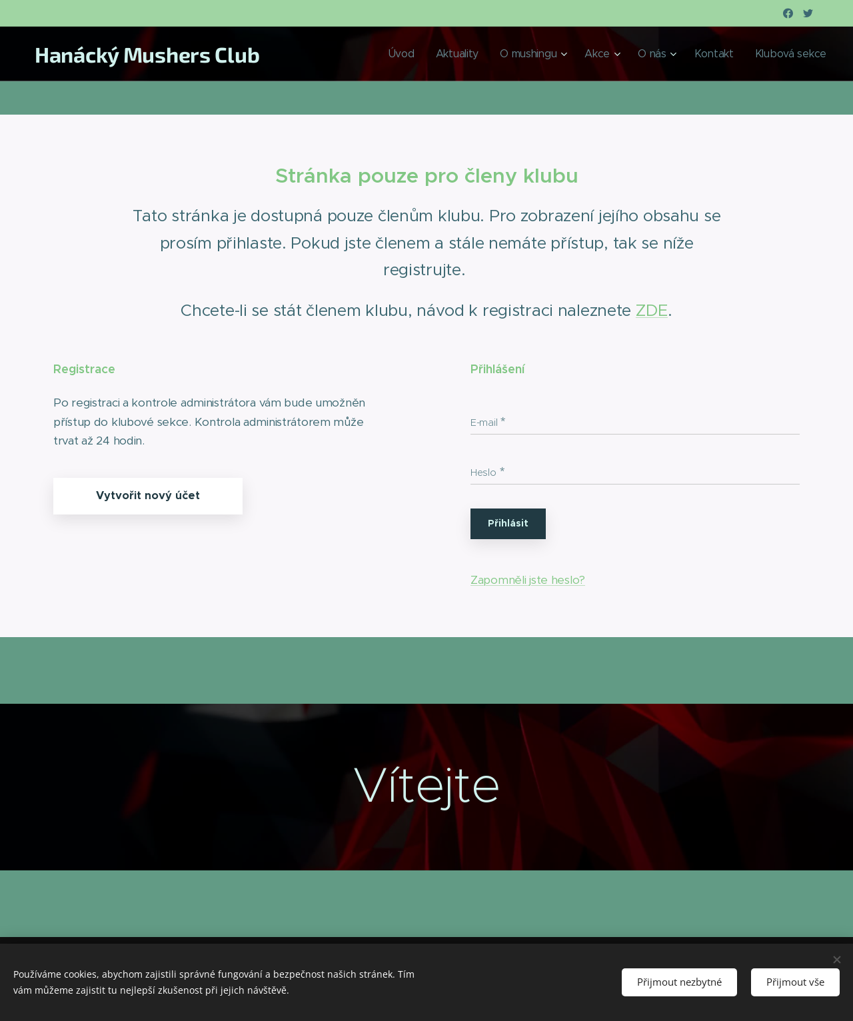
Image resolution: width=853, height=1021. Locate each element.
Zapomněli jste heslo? (527, 579)
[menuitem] (436, 54)
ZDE (652, 310)
